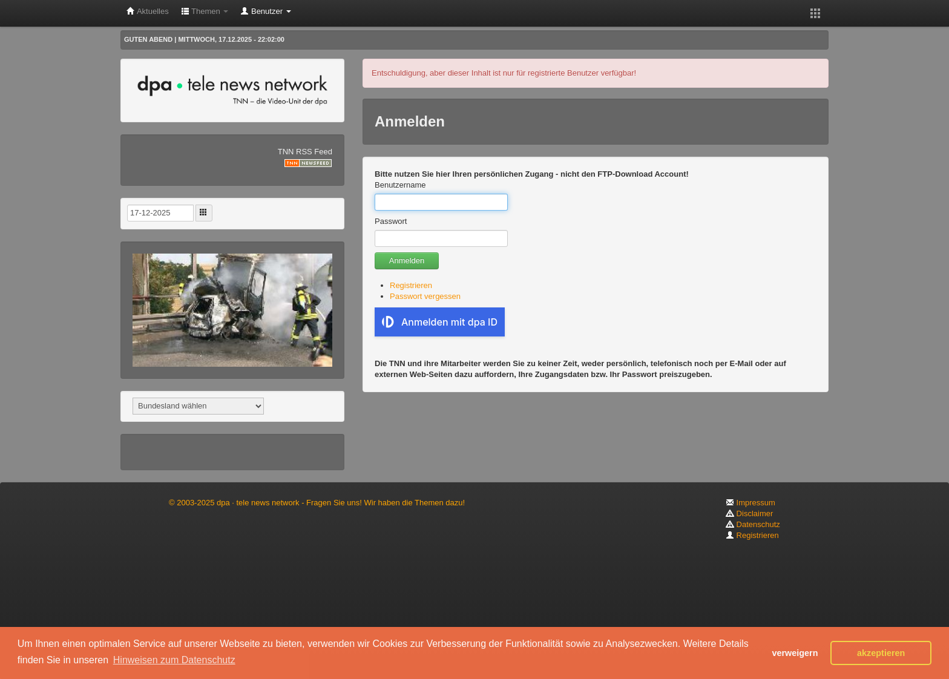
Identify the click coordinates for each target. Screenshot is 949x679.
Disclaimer (749, 513)
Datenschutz (753, 524)
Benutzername (400, 184)
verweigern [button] (795, 653)
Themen (205, 11)
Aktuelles (147, 11)
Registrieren (411, 285)
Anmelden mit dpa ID (439, 322)
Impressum (750, 502)
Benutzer (265, 11)
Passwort (391, 221)
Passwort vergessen (425, 296)
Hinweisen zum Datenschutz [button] (174, 660)
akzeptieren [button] (881, 653)
